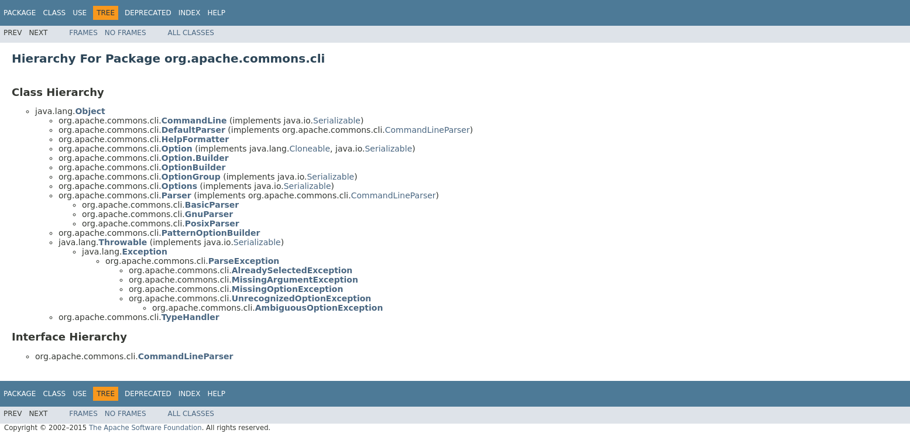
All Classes (191, 33)
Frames (83, 33)
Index (189, 13)
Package (20, 13)
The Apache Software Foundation (145, 428)
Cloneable (309, 148)
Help (216, 13)
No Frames (125, 33)
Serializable (336, 120)
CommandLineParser (427, 130)
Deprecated (148, 13)
